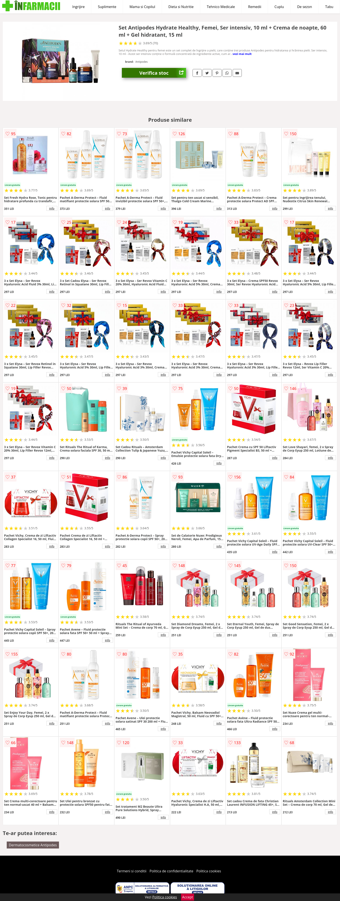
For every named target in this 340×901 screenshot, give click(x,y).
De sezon (304, 6)
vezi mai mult (242, 54)
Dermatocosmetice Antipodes (33, 845)
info (51, 208)
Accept (187, 897)
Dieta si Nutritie (181, 6)
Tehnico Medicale (221, 6)
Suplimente (107, 6)
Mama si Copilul (142, 6)
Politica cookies (208, 871)
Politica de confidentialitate (171, 871)
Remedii (254, 6)
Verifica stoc (162, 73)
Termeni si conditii (132, 871)
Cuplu (279, 6)
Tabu (329, 6)
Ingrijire (78, 6)
